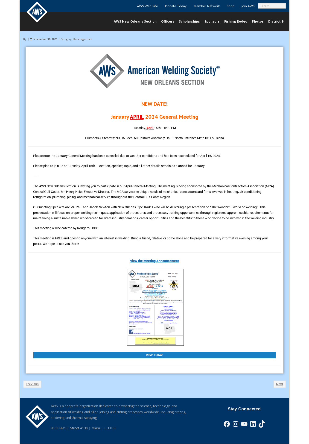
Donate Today (176, 6)
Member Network (206, 6)
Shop (230, 6)
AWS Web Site (147, 6)
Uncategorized (82, 39)
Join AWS (248, 6)
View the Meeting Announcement (154, 261)
